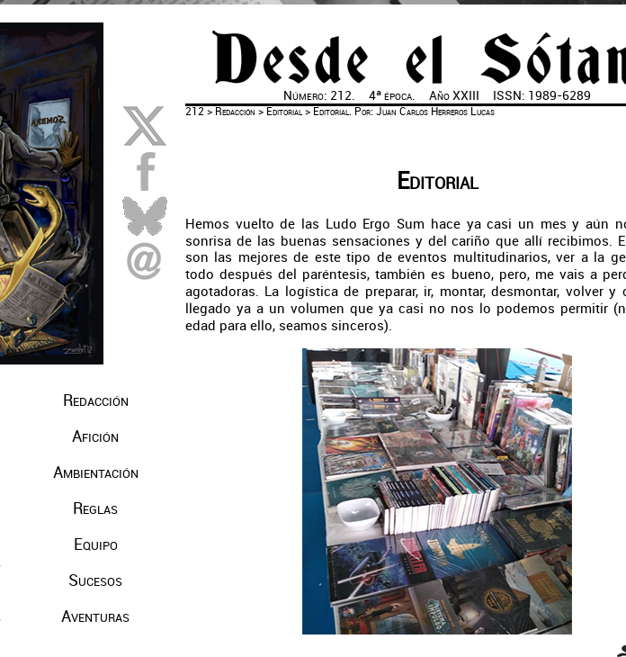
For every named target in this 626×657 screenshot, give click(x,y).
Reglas (95, 508)
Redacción (96, 400)
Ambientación (96, 472)
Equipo (96, 544)
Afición (95, 436)
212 (194, 111)
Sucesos (95, 580)
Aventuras (95, 616)
